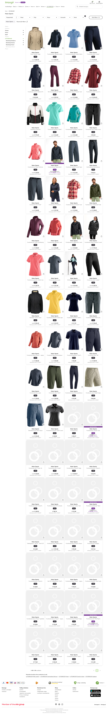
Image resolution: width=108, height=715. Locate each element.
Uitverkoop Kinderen (11, 40)
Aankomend (75, 691)
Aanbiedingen (58, 689)
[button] (99, 2)
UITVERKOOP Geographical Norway (48, 676)
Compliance (22, 696)
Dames (7, 30)
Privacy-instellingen (24, 695)
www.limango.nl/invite (61, 712)
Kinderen (57, 693)
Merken (56, 700)
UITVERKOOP (8, 38)
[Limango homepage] (9, 2)
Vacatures (4, 691)
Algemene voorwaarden (25, 693)
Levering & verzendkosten (43, 693)
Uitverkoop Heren (10, 44)
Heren (6, 32)
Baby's (56, 691)
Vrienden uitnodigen (6, 689)
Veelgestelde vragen (42, 691)
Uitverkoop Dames (10, 42)
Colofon (21, 689)
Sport (6, 34)
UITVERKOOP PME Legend (32, 676)
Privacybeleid (23, 691)
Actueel (74, 689)
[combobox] (89, 7)
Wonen (56, 698)
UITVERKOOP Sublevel (91, 676)
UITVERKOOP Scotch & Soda (77, 676)
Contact (39, 689)
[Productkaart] (35, 44)
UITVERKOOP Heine (64, 676)
